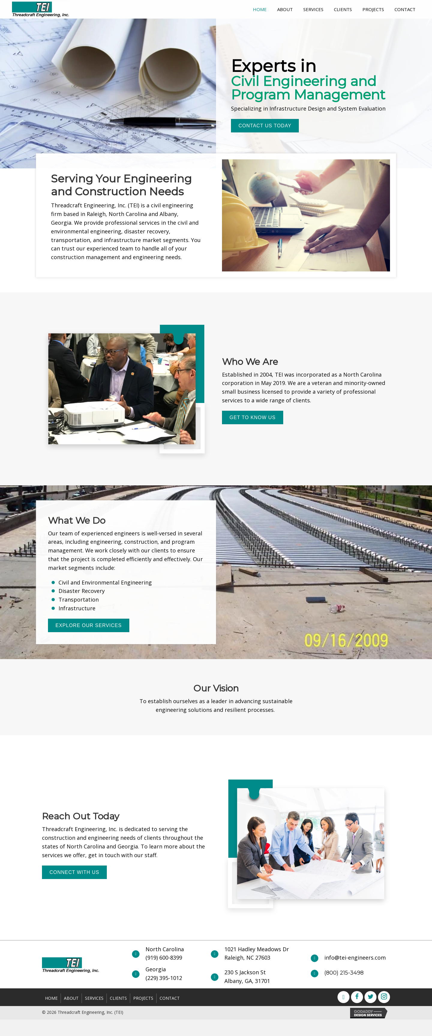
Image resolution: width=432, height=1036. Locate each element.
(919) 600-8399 (164, 957)
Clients (118, 998)
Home (51, 998)
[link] (259, 8)
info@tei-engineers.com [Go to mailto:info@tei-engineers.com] (355, 957)
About (71, 998)
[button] (265, 125)
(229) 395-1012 (164, 977)
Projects (143, 998)
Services (94, 998)
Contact (170, 998)
